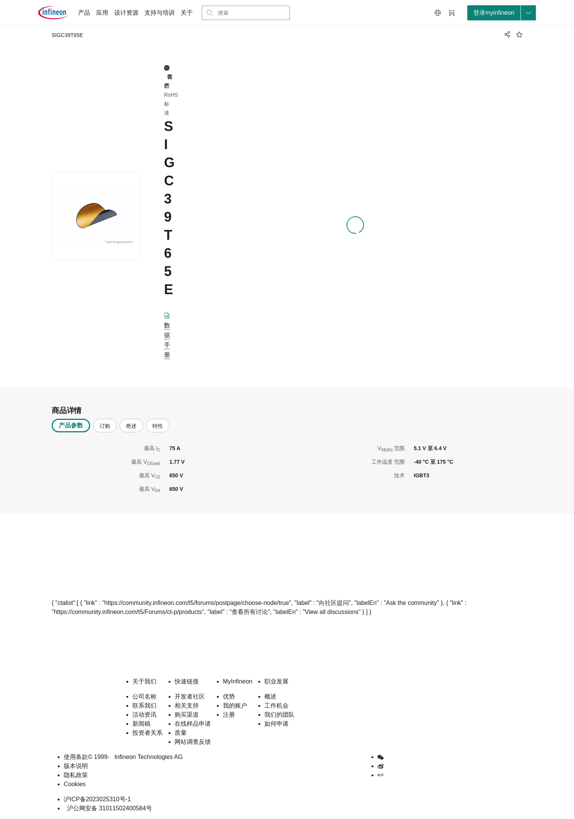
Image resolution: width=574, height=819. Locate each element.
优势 (229, 696)
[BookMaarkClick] (519, 34)
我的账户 (235, 705)
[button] (438, 13)
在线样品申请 (193, 723)
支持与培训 (159, 12)
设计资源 (126, 12)
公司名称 (144, 696)
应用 (102, 12)
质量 (181, 733)
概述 (270, 696)
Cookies (75, 784)
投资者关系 (147, 733)
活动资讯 (144, 714)
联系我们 (144, 705)
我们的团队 (279, 714)
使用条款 (76, 757)
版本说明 (76, 766)
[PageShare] (506, 34)
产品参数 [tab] (71, 425)
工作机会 (276, 705)
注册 (229, 714)
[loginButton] (501, 12)
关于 (187, 12)
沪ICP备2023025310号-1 (97, 799)
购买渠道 (187, 714)
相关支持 (187, 705)
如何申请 (276, 723)
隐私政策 (76, 775)
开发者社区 (190, 696)
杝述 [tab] (131, 426)
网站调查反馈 (193, 742)
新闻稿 (141, 723)
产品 (84, 12)
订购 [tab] (105, 426)
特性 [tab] (157, 426)
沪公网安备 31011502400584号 (108, 808)
